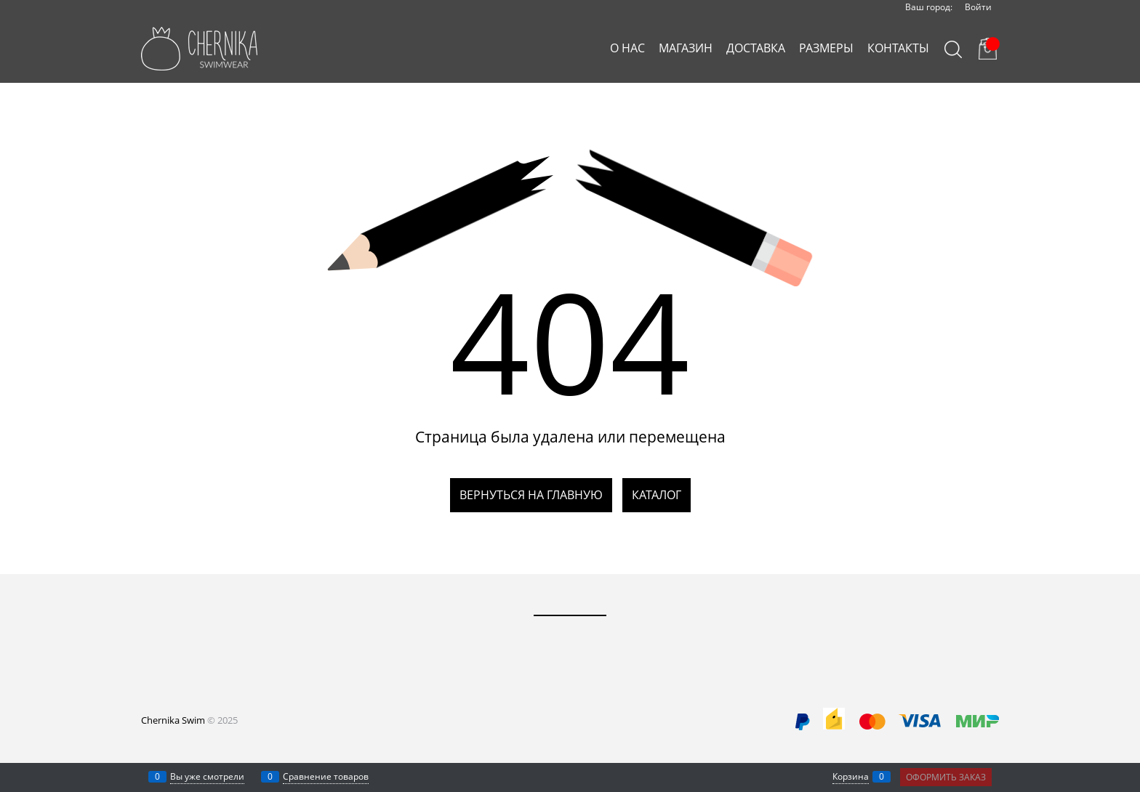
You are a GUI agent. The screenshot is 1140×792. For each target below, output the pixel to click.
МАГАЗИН (685, 48)
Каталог (656, 495)
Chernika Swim (173, 720)
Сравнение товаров (326, 776)
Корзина (850, 776)
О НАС (627, 48)
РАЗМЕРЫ (826, 48)
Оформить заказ (946, 777)
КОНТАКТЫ (898, 48)
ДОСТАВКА (755, 48)
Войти (978, 7)
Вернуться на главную (531, 495)
